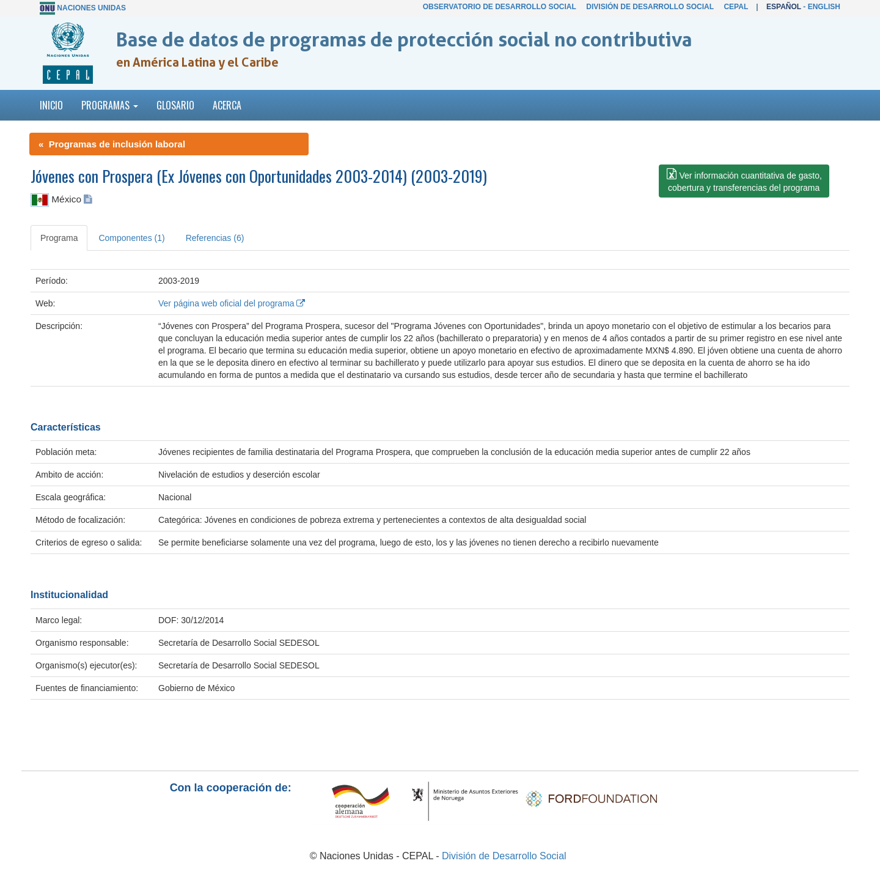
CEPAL (736, 6)
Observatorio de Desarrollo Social (499, 6)
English (824, 6)
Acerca (227, 105)
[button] (744, 181)
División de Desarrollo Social (649, 6)
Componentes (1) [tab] (131, 238)
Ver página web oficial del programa (231, 303)
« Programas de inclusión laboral (111, 144)
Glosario (175, 105)
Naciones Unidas (91, 8)
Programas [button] (109, 105)
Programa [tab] (59, 238)
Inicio (51, 105)
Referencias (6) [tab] (215, 238)
